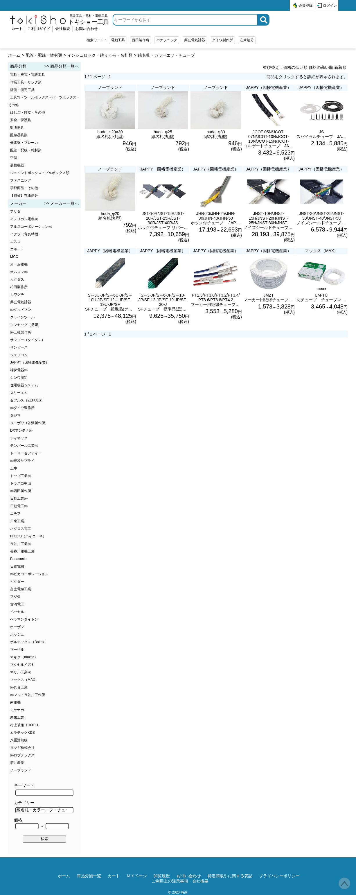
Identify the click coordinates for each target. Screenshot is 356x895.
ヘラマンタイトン (24, 619)
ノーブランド (20, 770)
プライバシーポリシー (279, 876)
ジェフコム (19, 355)
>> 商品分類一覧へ (61, 66)
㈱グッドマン (20, 310)
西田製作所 (140, 40)
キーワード (43, 789)
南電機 (15, 702)
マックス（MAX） (24, 680)
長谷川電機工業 (22, 551)
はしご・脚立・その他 (27, 112)
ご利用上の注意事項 (170, 881)
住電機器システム (24, 385)
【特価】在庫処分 (24, 195)
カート (17, 28)
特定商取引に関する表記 (230, 876)
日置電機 (17, 566)
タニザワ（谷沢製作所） (29, 423)
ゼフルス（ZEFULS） (27, 400)
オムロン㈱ (19, 272)
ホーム (14, 55)
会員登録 (305, 5)
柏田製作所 (19, 287)
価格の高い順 (321, 67)
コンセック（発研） (26, 325)
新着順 (340, 67)
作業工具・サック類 (26, 82)
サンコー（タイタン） (27, 340)
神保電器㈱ (19, 370)
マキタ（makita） (24, 657)
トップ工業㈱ (20, 476)
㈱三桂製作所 (20, 332)
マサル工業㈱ (20, 672)
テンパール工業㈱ (24, 446)
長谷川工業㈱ (20, 544)
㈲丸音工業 (19, 687)
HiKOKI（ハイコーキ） (28, 536)
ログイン (330, 5)
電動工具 (118, 40)
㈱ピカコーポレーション (29, 574)
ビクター (17, 582)
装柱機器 (17, 165)
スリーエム (19, 393)
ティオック (19, 438)
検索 (44, 839)
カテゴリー (43, 806)
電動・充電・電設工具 (27, 75)
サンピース (19, 347)
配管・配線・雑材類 (44, 55)
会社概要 (62, 28)
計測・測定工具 (22, 90)
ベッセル (17, 612)
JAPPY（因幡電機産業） (29, 362)
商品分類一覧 (89, 876)
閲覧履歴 (162, 876)
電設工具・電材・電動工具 (88, 19)
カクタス (17, 279)
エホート (17, 249)
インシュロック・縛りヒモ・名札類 (99, 55)
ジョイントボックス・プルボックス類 (39, 173)
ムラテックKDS (22, 733)
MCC (14, 257)
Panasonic (18, 559)
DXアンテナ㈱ (21, 430)
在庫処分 (247, 40)
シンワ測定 (19, 378)
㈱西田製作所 (20, 491)
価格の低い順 (295, 67)
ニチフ (15, 514)
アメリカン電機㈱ (24, 219)
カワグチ (17, 295)
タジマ (15, 415)
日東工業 (17, 521)
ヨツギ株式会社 (22, 748)
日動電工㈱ (19, 506)
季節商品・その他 (24, 188)
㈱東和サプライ (22, 461)
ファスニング (20, 180)
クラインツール (22, 317)
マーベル (17, 650)
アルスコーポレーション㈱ (31, 227)
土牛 (13, 468)
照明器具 (17, 127)
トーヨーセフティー (26, 453)
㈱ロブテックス (22, 755)
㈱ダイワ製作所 (22, 408)
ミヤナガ (17, 710)
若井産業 (17, 763)
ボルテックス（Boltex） (29, 642)
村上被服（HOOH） (26, 725)
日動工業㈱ (19, 498)
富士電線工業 (20, 589)
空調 (13, 158)
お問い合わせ (86, 28)
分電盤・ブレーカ (24, 143)
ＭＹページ (137, 876)
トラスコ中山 (20, 483)
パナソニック (166, 40)
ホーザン (17, 627)
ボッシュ (17, 634)
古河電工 (17, 604)
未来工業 (17, 717)
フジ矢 (15, 597)
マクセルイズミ (22, 665)
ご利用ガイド (39, 28)
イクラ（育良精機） (26, 234)
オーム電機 (19, 264)
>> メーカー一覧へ (61, 203)
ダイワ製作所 (222, 40)
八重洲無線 (19, 740)
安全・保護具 (20, 120)
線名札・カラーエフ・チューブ (166, 55)
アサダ (15, 211)
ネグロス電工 (20, 529)
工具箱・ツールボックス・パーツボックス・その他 (44, 101)
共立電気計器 (194, 40)
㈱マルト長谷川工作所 (27, 695)
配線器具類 (19, 135)
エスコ (15, 242)
